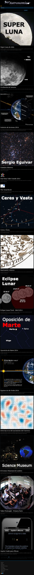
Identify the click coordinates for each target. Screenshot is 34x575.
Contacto (2, 572)
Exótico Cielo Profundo (4, 569)
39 (19, 557)
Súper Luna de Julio (7, 47)
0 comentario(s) (5, 182)
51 (10, 558)
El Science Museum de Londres (11, 471)
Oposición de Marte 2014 (9, 350)
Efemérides (2, 564)
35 (14, 557)
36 (15, 557)
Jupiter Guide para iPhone (9, 551)
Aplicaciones (3, 570)
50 (9, 558)
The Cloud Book (6, 190)
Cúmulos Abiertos (6, 167)
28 (4, 557)
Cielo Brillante (3, 568)
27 (2, 557)
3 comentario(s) (5, 434)
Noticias (2, 562)
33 (11, 557)
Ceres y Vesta (5, 230)
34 (12, 557)
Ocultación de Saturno (8, 87)
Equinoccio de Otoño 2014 (9, 390)
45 (28, 557)
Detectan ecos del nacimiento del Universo (15, 431)
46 (29, 557)
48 (32, 557)
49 (7, 558)
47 (31, 557)
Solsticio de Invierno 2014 (9, 127)
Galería (2, 563)
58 (20, 558)
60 (23, 558)
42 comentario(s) (5, 314)
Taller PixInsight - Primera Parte (11, 511)
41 (22, 557)
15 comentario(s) (5, 394)
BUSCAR (26, 10)
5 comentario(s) (5, 354)
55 (16, 558)
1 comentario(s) (5, 51)
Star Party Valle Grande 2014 (10, 179)
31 (8, 557)
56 (17, 558)
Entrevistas (2, 567)
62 (26, 558)
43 (25, 557)
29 (5, 557)
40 (21, 557)
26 (1, 557)
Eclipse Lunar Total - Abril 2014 (11, 310)
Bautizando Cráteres (7, 270)
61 (24, 558)
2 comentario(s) (5, 131)
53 (13, 558)
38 (18, 557)
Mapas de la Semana (4, 566)
